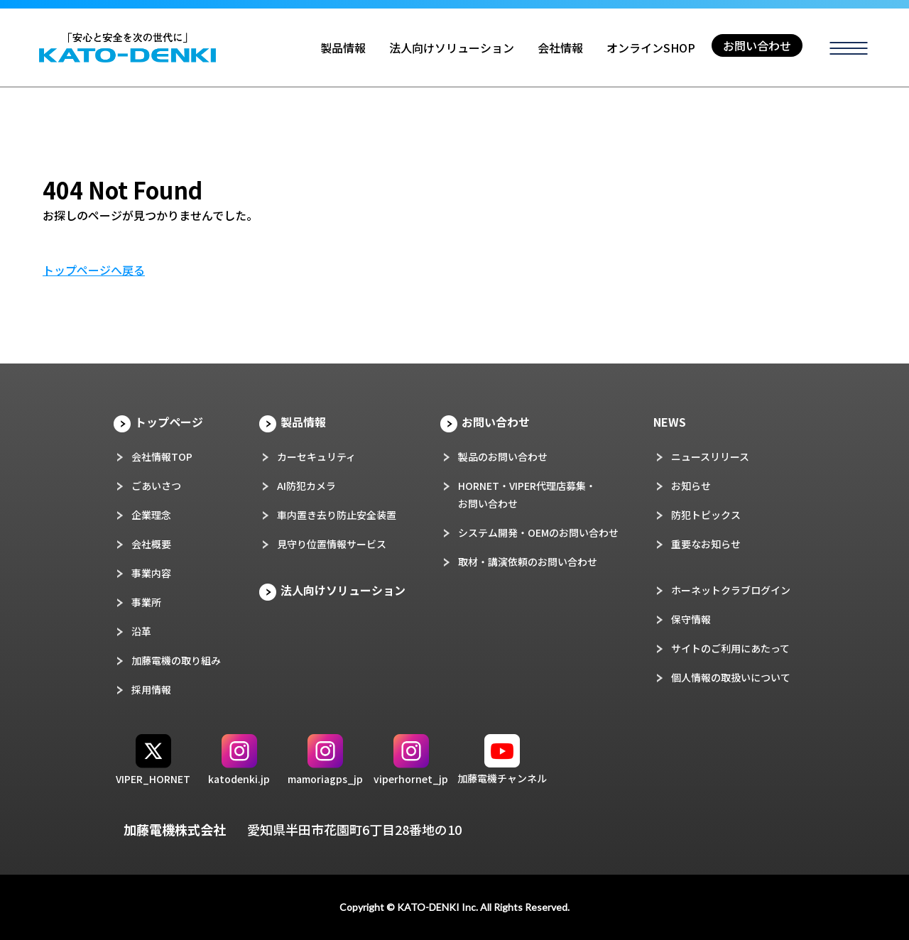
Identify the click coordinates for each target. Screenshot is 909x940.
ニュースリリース (710, 456)
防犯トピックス (706, 515)
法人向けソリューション (451, 47)
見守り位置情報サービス (331, 544)
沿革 (141, 631)
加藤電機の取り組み (176, 660)
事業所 (146, 602)
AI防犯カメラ (306, 486)
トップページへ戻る (94, 269)
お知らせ (691, 486)
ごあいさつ (156, 486)
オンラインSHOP (650, 47)
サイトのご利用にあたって (730, 648)
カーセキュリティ (316, 456)
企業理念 (151, 515)
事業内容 (151, 573)
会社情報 (560, 47)
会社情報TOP (161, 456)
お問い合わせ (757, 45)
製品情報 (343, 47)
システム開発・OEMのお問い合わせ (538, 532)
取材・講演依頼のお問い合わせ (527, 561)
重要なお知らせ (706, 544)
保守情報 (691, 619)
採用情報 (151, 689)
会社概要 (151, 544)
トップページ (169, 421)
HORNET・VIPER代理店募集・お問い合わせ (527, 494)
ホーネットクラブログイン (730, 590)
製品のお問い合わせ (503, 456)
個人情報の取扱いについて (730, 677)
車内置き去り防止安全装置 (336, 515)
